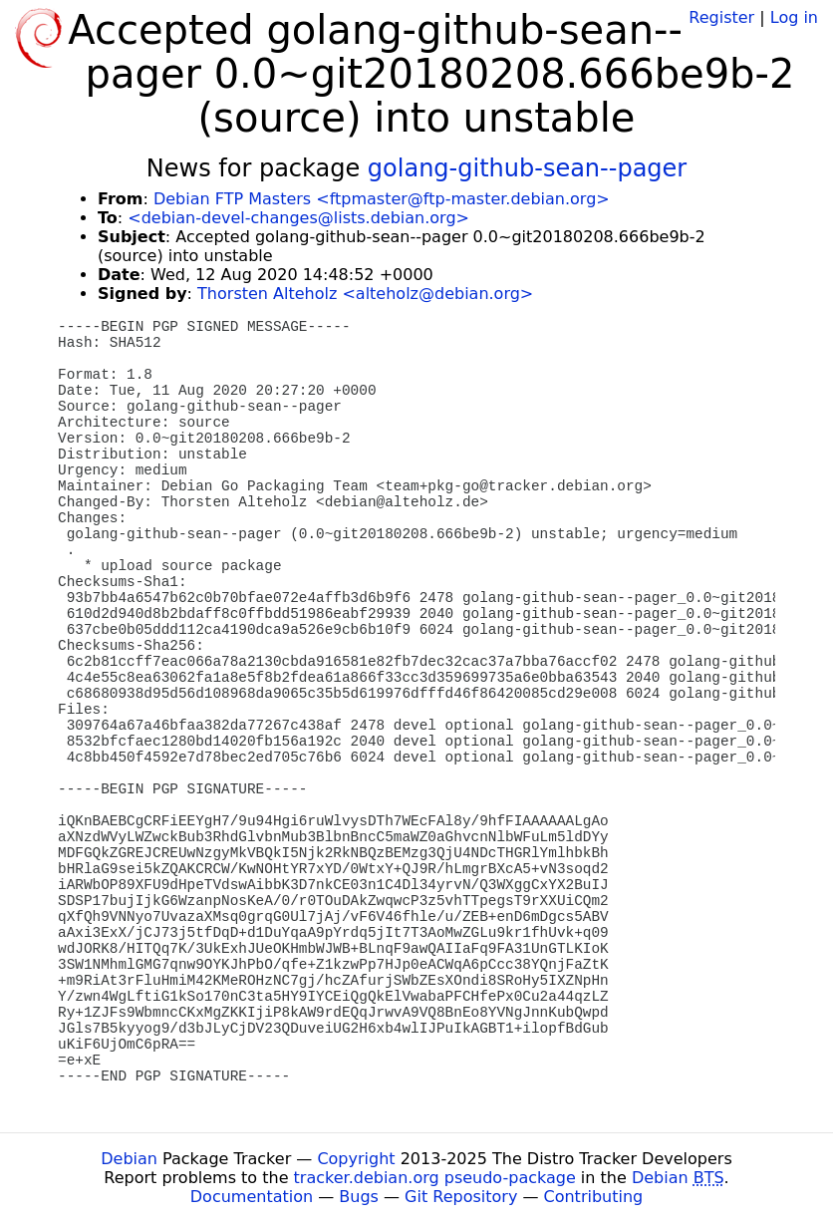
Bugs (359, 1196)
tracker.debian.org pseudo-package (435, 1177)
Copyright (356, 1158)
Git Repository (461, 1196)
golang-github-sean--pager (527, 168)
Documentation (251, 1196)
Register (721, 17)
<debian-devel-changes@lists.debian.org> (298, 217)
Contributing (594, 1196)
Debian (129, 1158)
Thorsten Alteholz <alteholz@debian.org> (365, 293)
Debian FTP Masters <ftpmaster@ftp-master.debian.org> (381, 198)
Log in (794, 17)
